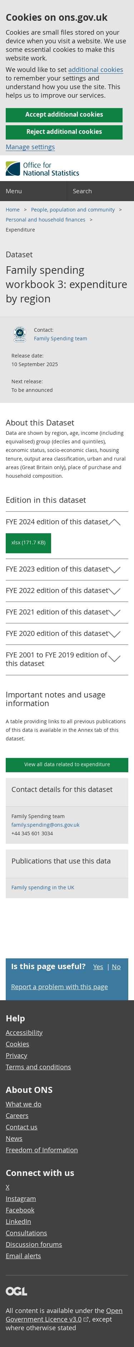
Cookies (17, 1044)
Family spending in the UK (42, 887)
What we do (23, 1104)
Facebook (20, 1210)
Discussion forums (34, 1244)
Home (13, 209)
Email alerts (23, 1255)
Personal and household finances (46, 219)
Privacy (16, 1055)
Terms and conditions (38, 1066)
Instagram (21, 1198)
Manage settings (30, 146)
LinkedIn (18, 1221)
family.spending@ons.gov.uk (45, 824)
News (14, 1138)
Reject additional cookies (64, 131)
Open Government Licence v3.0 (64, 1314)
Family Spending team (60, 338)
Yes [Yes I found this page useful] (98, 966)
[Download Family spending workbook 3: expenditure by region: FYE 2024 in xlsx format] (28, 543)
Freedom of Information (42, 1150)
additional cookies (95, 69)
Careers (17, 1115)
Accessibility (24, 1032)
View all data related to (67, 764)
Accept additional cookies (64, 114)
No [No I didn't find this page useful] (116, 966)
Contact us (22, 1127)
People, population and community (73, 209)
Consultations (26, 1233)
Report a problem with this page (59, 986)
